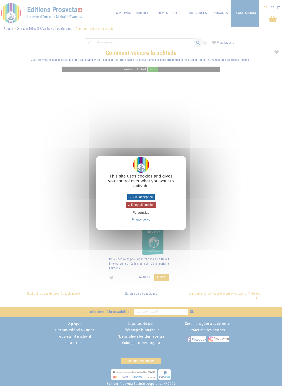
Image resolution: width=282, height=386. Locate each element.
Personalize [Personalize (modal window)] (141, 212)
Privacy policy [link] (141, 219)
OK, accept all (141, 197)
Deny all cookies (141, 204)
